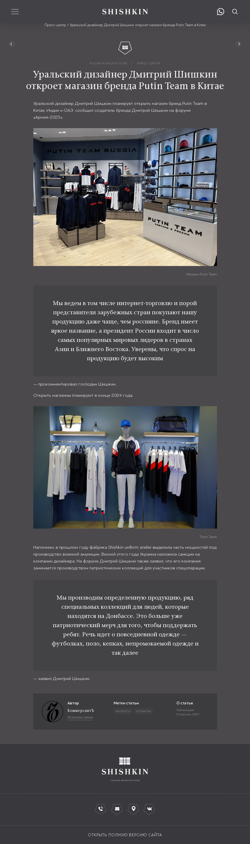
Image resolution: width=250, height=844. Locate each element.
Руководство (237, 44)
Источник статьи (80, 717)
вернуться (13, 44)
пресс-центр (149, 63)
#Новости (123, 711)
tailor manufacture (109, 63)
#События (143, 711)
